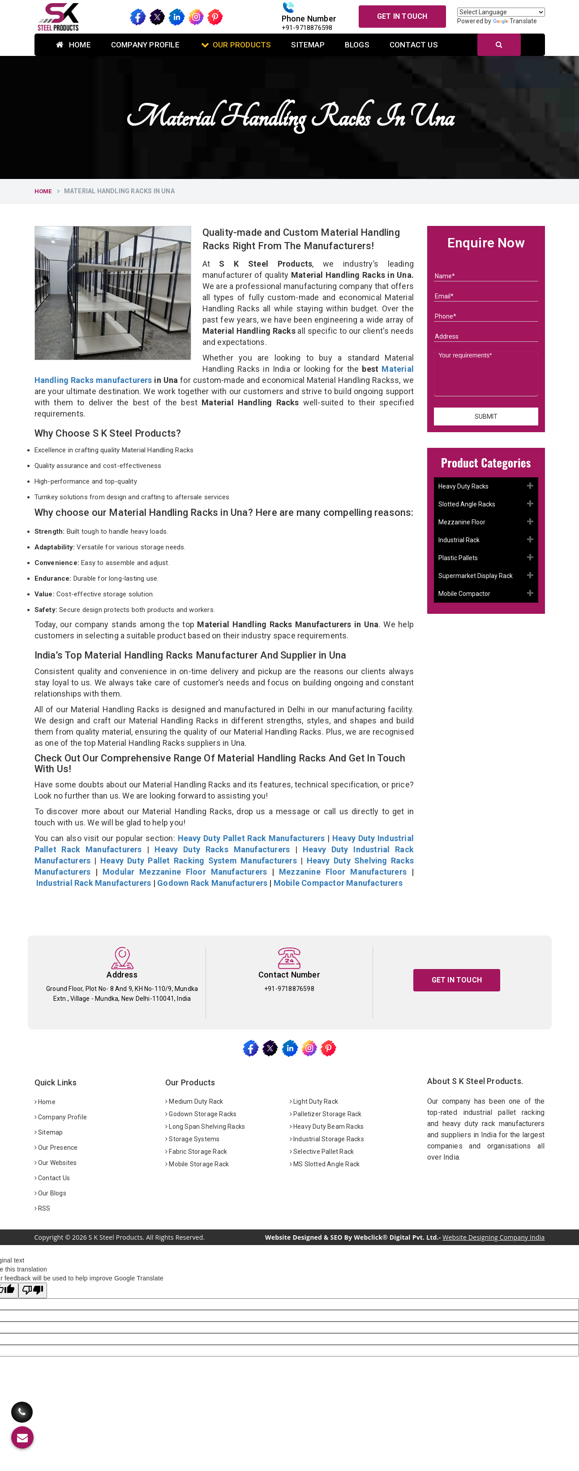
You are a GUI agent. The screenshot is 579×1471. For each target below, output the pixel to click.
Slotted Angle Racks (466, 504)
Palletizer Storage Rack (326, 1114)
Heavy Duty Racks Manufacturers (222, 849)
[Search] (499, 45)
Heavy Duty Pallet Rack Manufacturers (251, 838)
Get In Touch (402, 16)
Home (73, 44)
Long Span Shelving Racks (205, 1126)
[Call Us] (22, 1409)
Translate (515, 21)
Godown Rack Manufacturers (212, 883)
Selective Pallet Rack (322, 1151)
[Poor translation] (32, 1290)
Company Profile (145, 44)
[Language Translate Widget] (501, 12)
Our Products (236, 44)
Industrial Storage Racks (327, 1139)
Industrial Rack (459, 540)
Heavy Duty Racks (463, 486)
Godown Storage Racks (200, 1114)
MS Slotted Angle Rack (325, 1164)
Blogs (357, 44)
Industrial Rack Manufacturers (93, 883)
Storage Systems (192, 1139)
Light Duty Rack (314, 1101)
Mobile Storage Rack (197, 1164)
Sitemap (307, 44)
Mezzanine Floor (461, 522)
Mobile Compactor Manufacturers (338, 883)
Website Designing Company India (493, 1237)
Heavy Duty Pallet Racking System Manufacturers (198, 860)
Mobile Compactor (464, 593)
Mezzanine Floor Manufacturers (343, 871)
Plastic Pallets (458, 557)
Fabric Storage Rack (196, 1151)
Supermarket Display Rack (475, 575)
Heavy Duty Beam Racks (327, 1126)
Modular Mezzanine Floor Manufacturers (185, 871)
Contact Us (414, 44)
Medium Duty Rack (194, 1101)
